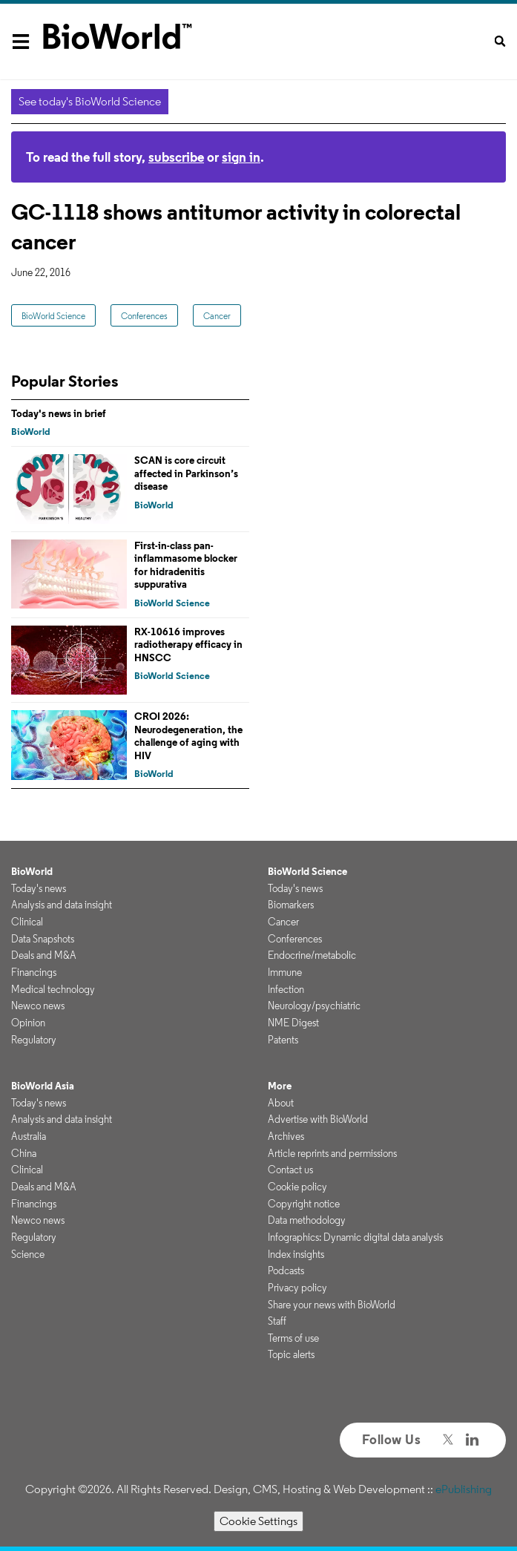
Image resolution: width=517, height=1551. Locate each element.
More (280, 1085)
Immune (285, 972)
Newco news (38, 1005)
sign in (241, 156)
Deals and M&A (43, 955)
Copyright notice (304, 1203)
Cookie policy (297, 1186)
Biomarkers (291, 904)
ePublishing (463, 1489)
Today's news (38, 888)
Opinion (28, 1022)
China (23, 1153)
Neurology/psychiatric (314, 1005)
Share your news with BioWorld (331, 1304)
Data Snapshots (42, 938)
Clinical (27, 921)
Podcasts (286, 1270)
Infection (286, 989)
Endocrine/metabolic (312, 955)
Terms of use (293, 1338)
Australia (28, 1136)
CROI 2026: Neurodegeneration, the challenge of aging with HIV (188, 735)
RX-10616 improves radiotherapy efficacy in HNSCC (188, 644)
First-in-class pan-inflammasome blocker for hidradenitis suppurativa (185, 565)
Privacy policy (297, 1287)
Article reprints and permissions (332, 1153)
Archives (286, 1136)
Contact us (290, 1169)
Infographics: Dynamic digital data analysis (355, 1237)
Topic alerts (291, 1354)
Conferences (144, 315)
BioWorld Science (53, 315)
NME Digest (293, 1022)
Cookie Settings (258, 1521)
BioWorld (30, 431)
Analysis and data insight (61, 904)
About (281, 1102)
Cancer (217, 315)
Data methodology (307, 1220)
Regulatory (33, 1039)
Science (28, 1254)
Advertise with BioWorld (318, 1119)
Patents (283, 1039)
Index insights (296, 1254)
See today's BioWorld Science (90, 101)
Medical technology (53, 989)
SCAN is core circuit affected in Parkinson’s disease (186, 473)
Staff (277, 1321)
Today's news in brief (58, 413)
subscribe (176, 156)
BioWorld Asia (42, 1085)
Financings (33, 972)
